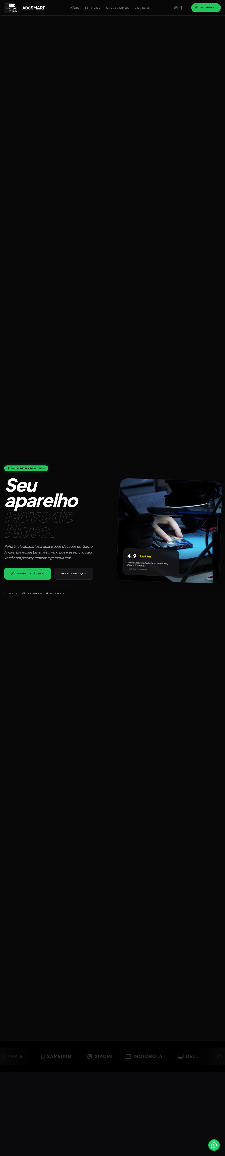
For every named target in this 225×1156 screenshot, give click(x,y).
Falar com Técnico (27, 573)
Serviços (92, 7)
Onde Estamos (117, 7)
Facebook (55, 593)
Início (74, 7)
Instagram (32, 593)
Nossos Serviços (73, 573)
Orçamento (206, 7)
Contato (142, 7)
